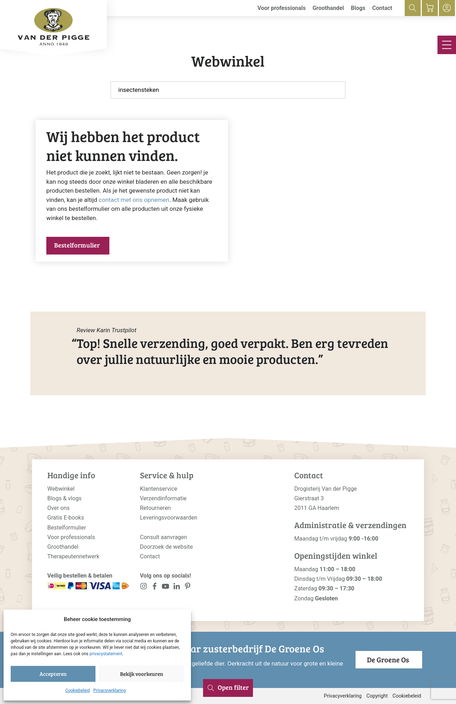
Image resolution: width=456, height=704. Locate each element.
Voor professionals (281, 8)
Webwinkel (61, 488)
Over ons (58, 508)
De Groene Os (388, 659)
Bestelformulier (77, 245)
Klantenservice (158, 488)
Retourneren (155, 508)
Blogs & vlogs (64, 498)
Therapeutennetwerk (73, 556)
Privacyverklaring (109, 690)
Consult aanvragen (163, 537)
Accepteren (53, 673)
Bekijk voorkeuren (141, 673)
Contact (382, 8)
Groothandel (328, 8)
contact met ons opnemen (134, 199)
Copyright (377, 696)
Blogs (358, 8)
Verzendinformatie (163, 498)
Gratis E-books (65, 517)
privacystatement (105, 653)
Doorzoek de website (166, 546)
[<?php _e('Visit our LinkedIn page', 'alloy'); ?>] (176, 588)
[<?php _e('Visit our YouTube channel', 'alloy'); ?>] (165, 588)
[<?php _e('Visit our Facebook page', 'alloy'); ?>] (155, 588)
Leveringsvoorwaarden (168, 517)
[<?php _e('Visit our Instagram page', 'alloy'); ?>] (143, 588)
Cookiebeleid (77, 690)
